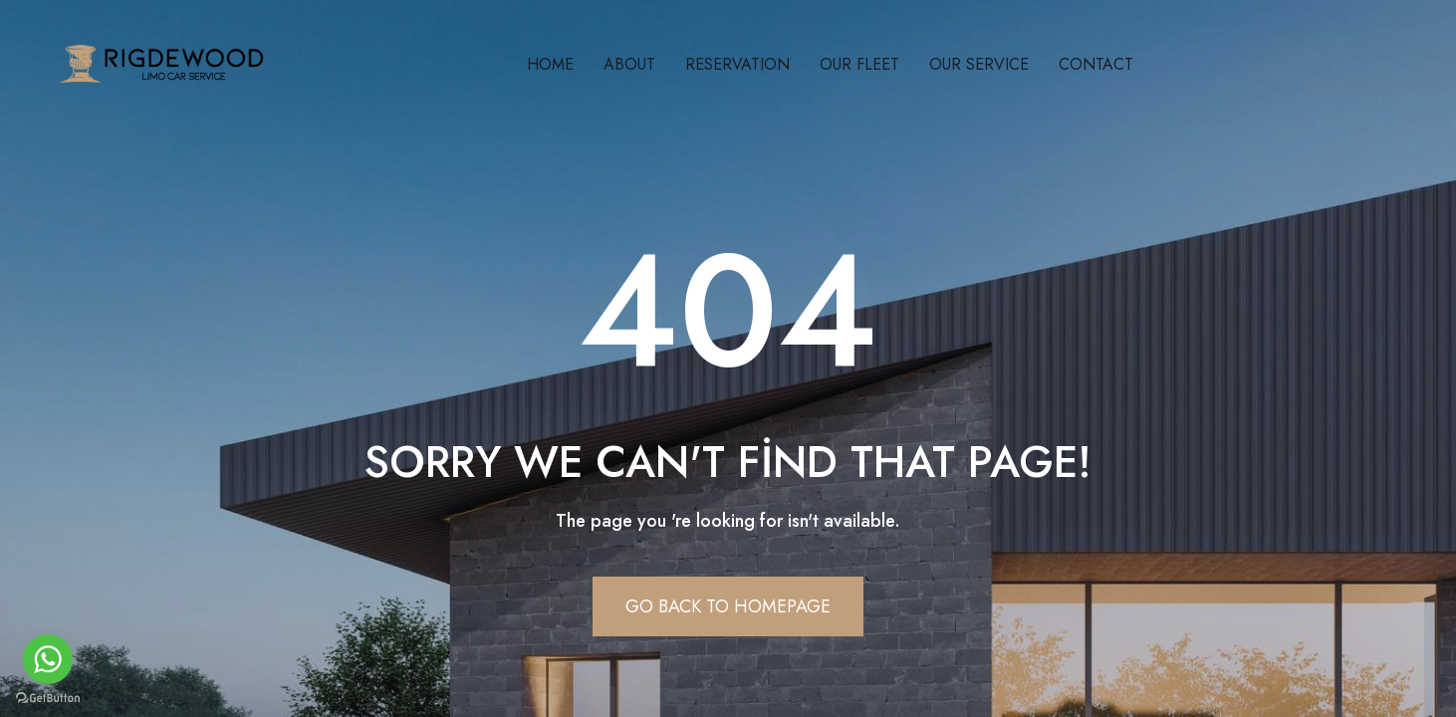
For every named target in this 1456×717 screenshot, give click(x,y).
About (629, 64)
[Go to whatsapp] (48, 659)
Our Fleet (859, 64)
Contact (1096, 64)
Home (550, 64)
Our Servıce (979, 64)
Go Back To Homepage (728, 606)
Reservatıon (737, 64)
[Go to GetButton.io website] (48, 697)
